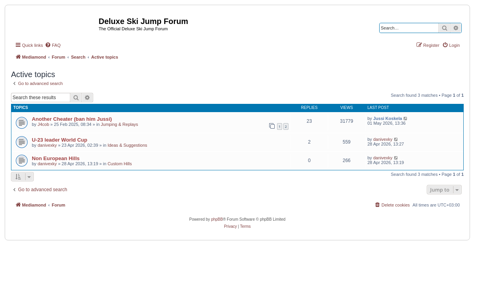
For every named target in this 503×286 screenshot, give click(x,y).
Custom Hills (120, 163)
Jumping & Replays (119, 124)
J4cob (43, 124)
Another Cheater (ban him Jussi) (72, 119)
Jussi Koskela (387, 118)
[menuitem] (53, 45)
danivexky (47, 145)
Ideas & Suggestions (127, 145)
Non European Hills (56, 158)
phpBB (217, 219)
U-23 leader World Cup (59, 140)
